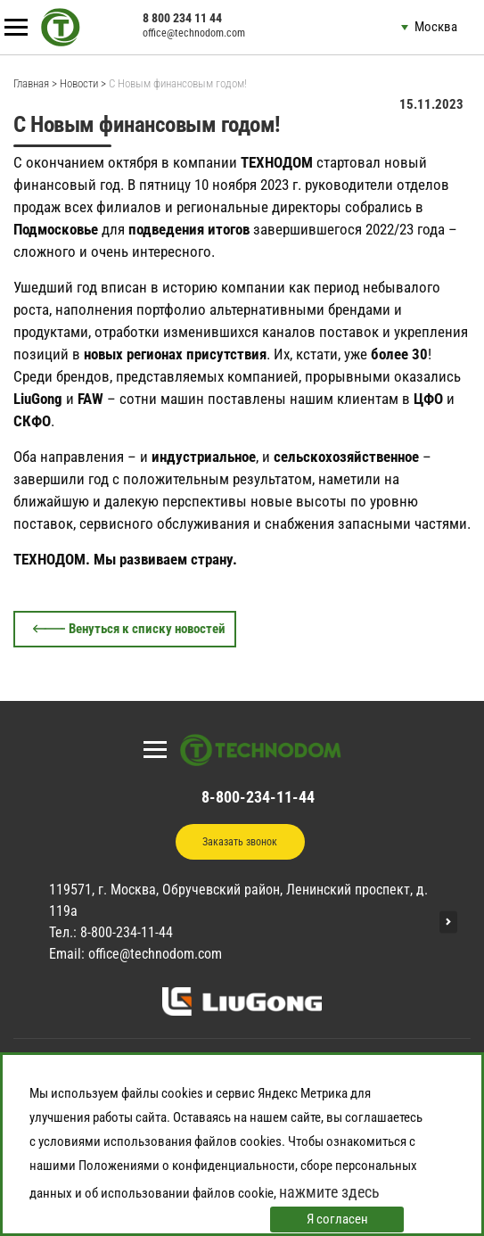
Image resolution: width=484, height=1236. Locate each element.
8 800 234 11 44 (182, 18)
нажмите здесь (329, 1191)
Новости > (83, 83)
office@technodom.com (194, 33)
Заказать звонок (239, 842)
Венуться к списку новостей (147, 629)
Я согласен (337, 1219)
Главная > (35, 83)
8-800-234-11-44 (258, 796)
